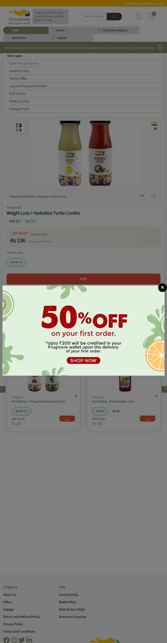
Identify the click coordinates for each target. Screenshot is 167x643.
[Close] (162, 287)
